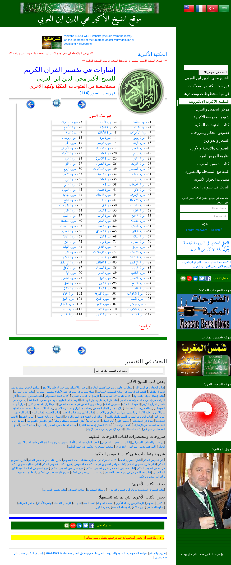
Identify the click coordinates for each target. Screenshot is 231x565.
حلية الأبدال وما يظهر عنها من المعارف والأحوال (123, 412)
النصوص (150, 503)
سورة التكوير (69, 257)
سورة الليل (105, 278)
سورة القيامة (69, 247)
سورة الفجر (104, 273)
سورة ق (106, 205)
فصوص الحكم (112, 404)
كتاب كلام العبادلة (24, 391)
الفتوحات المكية (131, 404)
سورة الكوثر (67, 304)
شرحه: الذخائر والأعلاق (55, 387)
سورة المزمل (138, 247)
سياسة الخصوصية (137, 553)
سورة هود (105, 138)
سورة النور (70, 159)
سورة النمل (70, 164)
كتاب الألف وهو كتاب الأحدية (78, 412)
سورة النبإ (71, 252)
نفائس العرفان (26, 503)
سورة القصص (137, 169)
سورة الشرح (138, 283)
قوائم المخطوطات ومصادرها (206, 93)
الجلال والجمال (122, 425)
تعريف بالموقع (157, 553)
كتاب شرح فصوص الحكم (142, 464)
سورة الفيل (68, 299)
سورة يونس (139, 138)
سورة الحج (139, 159)
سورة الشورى (68, 190)
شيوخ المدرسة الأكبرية (211, 117)
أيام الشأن (108, 420)
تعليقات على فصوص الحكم (86, 472)
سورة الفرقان (138, 164)
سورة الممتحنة (68, 221)
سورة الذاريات (67, 205)
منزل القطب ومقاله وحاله (69, 420)
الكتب (161, 503)
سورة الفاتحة (140, 122)
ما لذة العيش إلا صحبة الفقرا (95, 425)
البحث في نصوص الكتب (213, 72)
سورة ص (105, 185)
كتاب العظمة (52, 412)
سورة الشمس (137, 278)
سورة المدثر (104, 247)
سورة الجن (70, 242)
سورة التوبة (72, 133)
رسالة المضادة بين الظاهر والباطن (57, 425)
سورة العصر (137, 299)
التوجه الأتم (139, 507)
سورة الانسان (137, 252)
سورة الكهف (68, 148)
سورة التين (105, 283)
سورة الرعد (139, 143)
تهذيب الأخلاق (44, 503)
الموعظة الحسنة (121, 507)
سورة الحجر (70, 143)
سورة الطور (139, 211)
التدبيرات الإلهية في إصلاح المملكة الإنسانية (121, 391)
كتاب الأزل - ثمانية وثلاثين (42, 404)
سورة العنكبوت (102, 169)
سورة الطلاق (103, 231)
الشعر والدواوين (216, 140)
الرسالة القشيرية (96, 489)
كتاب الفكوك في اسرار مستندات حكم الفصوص (90, 460)
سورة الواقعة (104, 216)
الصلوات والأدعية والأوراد (209, 148)
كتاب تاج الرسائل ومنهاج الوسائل (99, 400)
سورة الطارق (103, 268)
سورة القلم (105, 237)
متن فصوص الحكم (153, 460)
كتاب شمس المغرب (213, 163)
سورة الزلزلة (69, 289)
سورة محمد (105, 200)
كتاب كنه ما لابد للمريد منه (116, 396)
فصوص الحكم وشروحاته (210, 132)
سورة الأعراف (138, 133)
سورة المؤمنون (103, 159)
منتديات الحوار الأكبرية (211, 179)
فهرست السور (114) (97, 93)
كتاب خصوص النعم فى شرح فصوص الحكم (110, 468)
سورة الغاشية (138, 273)
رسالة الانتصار (28, 425)
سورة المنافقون (68, 226)
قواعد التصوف (76, 489)
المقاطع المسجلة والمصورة (207, 171)
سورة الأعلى (69, 268)
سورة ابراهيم (104, 143)
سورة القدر (139, 289)
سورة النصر (102, 309)
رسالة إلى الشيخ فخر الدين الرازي (84, 416)
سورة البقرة (106, 122)
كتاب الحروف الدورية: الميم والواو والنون (129, 416)
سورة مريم (139, 154)
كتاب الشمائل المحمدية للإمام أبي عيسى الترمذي (136, 489)
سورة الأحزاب (67, 174)
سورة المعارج (138, 242)
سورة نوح (105, 242)
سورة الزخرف (137, 195)
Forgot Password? (197, 230)
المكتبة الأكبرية (152, 54)
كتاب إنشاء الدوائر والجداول (148, 396)
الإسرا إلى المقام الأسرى (85, 396)
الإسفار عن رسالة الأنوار (130, 503)
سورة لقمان (138, 174)
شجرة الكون (102, 507)
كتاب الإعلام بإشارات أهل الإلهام (105, 429)
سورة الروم (70, 169)
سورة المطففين (103, 263)
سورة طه (106, 154)
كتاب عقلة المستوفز (57, 396)
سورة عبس (104, 257)
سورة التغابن (138, 231)
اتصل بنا (99, 553)
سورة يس (70, 179)
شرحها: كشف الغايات (102, 387)
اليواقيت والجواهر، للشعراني (148, 442)
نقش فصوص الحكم (130, 460)
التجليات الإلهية (124, 387)
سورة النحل (138, 148)
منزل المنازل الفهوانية (39, 420)
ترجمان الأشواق (79, 387)
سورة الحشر (104, 221)
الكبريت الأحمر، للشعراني (115, 442)
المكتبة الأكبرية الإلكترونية (209, 101)
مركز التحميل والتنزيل (212, 109)
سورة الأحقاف (136, 200)
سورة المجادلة (138, 221)
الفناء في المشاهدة (143, 420)
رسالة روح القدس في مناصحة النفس (80, 404)
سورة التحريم (69, 231)
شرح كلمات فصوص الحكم (54, 472)
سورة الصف (138, 226)
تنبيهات (77, 503)
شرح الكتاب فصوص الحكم (57, 464)
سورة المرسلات (102, 252)
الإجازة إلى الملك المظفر (108, 408)
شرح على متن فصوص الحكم (44, 460)
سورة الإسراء (103, 148)
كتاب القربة (93, 420)
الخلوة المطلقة (155, 507)
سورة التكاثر (67, 294)
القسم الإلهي (123, 420)
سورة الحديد (69, 216)
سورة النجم (104, 211)
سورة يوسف (69, 138)
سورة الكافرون (135, 309)
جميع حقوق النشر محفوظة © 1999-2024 (69, 553)
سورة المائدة (106, 128)
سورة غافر (139, 190)
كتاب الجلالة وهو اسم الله (149, 387)
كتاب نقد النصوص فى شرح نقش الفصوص (127, 472)
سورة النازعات (137, 257)
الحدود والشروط (115, 553)
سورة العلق (70, 283)
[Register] (216, 230)
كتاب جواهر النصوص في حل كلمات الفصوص (100, 464)
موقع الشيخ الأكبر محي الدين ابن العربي (89, 19)
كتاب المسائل (133, 429)
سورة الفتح (70, 200)
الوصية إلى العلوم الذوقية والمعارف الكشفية (53, 400)
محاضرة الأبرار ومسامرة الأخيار (73, 408)
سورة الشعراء (103, 164)
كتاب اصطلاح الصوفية (30, 396)
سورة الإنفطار (137, 263)
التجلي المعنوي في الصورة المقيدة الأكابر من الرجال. (205, 246)
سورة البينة (105, 289)
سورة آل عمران (69, 122)
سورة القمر (70, 211)
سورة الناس (67, 315)
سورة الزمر (70, 185)
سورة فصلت (104, 190)
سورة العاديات (135, 294)
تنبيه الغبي (89, 503)
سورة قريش (137, 304)
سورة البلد (70, 273)
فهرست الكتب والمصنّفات (208, 85)
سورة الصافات (137, 185)
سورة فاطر (105, 179)
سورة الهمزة (102, 299)
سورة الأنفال (105, 133)
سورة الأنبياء (69, 154)
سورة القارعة (102, 294)
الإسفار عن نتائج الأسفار (49, 416)
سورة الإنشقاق (67, 263)
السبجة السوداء (105, 503)
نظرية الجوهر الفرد (214, 156)
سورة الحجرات (137, 205)
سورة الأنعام (71, 128)
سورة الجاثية (69, 195)
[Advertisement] (204, 37)
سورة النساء (140, 128)
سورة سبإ (140, 179)
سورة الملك (139, 237)
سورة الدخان (103, 195)
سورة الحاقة (69, 237)
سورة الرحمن (138, 216)
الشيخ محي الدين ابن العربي (207, 78)
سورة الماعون (102, 304)
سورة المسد (68, 309)
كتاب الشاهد (27, 416)
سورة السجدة (103, 174)
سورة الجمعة (104, 226)
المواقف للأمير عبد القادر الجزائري (136, 446)
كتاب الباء (37, 412)
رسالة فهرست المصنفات (138, 408)
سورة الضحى (68, 278)
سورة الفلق (102, 315)
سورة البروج (138, 268)
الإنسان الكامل (62, 503)
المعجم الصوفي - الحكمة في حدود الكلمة (91, 446)
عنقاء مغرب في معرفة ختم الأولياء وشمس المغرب (65, 391)
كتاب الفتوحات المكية (212, 124)
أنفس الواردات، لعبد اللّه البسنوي (80, 442)
